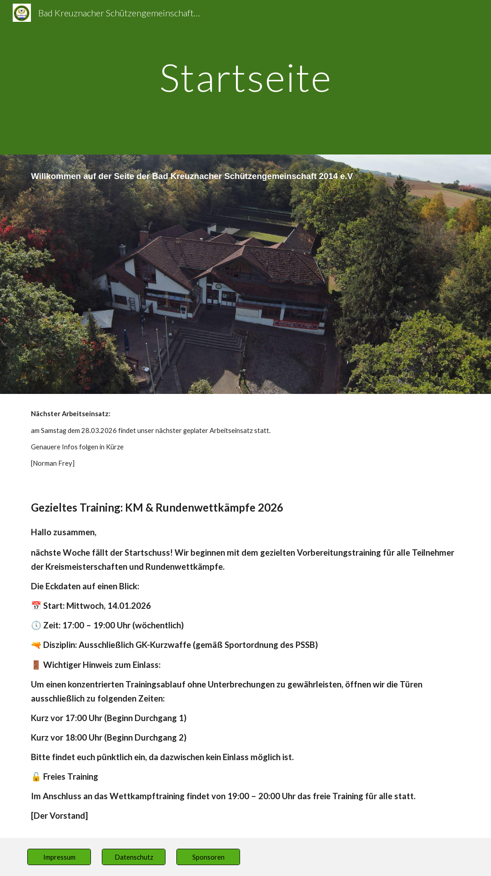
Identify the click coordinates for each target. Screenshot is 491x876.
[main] (245, 77)
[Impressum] (59, 856)
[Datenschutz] (133, 856)
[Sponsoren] (208, 856)
